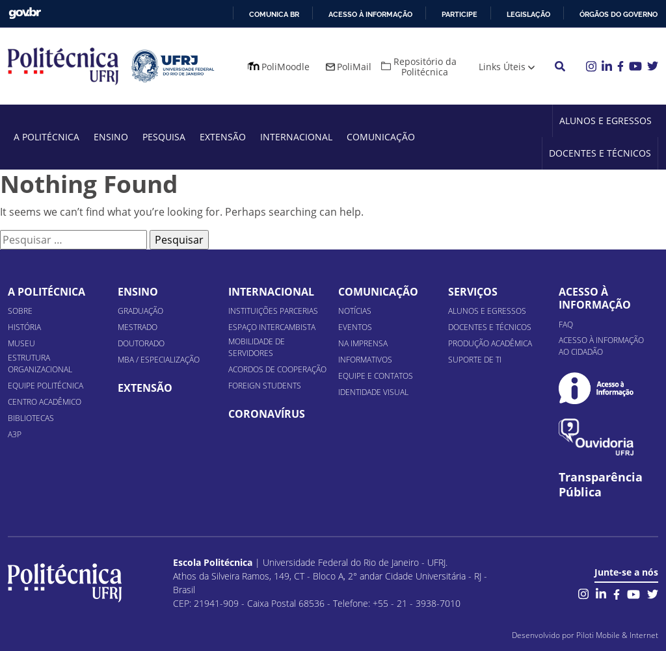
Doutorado (141, 343)
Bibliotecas (31, 418)
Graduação (140, 310)
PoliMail (354, 66)
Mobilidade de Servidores (256, 347)
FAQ (566, 324)
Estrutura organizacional (40, 363)
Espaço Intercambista (271, 327)
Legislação (528, 14)
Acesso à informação (370, 14)
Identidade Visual (373, 392)
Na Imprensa (363, 343)
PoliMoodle (285, 66)
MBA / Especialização (159, 359)
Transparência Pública (601, 485)
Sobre (20, 310)
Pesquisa (163, 137)
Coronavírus (266, 414)
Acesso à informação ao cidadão (601, 346)
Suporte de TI (474, 359)
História (24, 327)
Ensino (111, 137)
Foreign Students (264, 385)
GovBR (24, 13)
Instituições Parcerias (273, 310)
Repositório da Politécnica (425, 66)
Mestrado (137, 327)
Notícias (354, 310)
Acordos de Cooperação (277, 369)
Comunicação (381, 137)
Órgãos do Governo (618, 14)
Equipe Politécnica (45, 385)
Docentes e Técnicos (600, 153)
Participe (459, 14)
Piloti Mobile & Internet (617, 635)
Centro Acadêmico (44, 401)
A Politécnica (46, 137)
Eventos (355, 327)
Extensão (223, 137)
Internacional (296, 137)
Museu (21, 343)
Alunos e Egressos (605, 120)
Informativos (365, 359)
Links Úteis (502, 66)
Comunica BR (274, 14)
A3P (14, 434)
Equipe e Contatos (375, 375)
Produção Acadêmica (490, 343)
